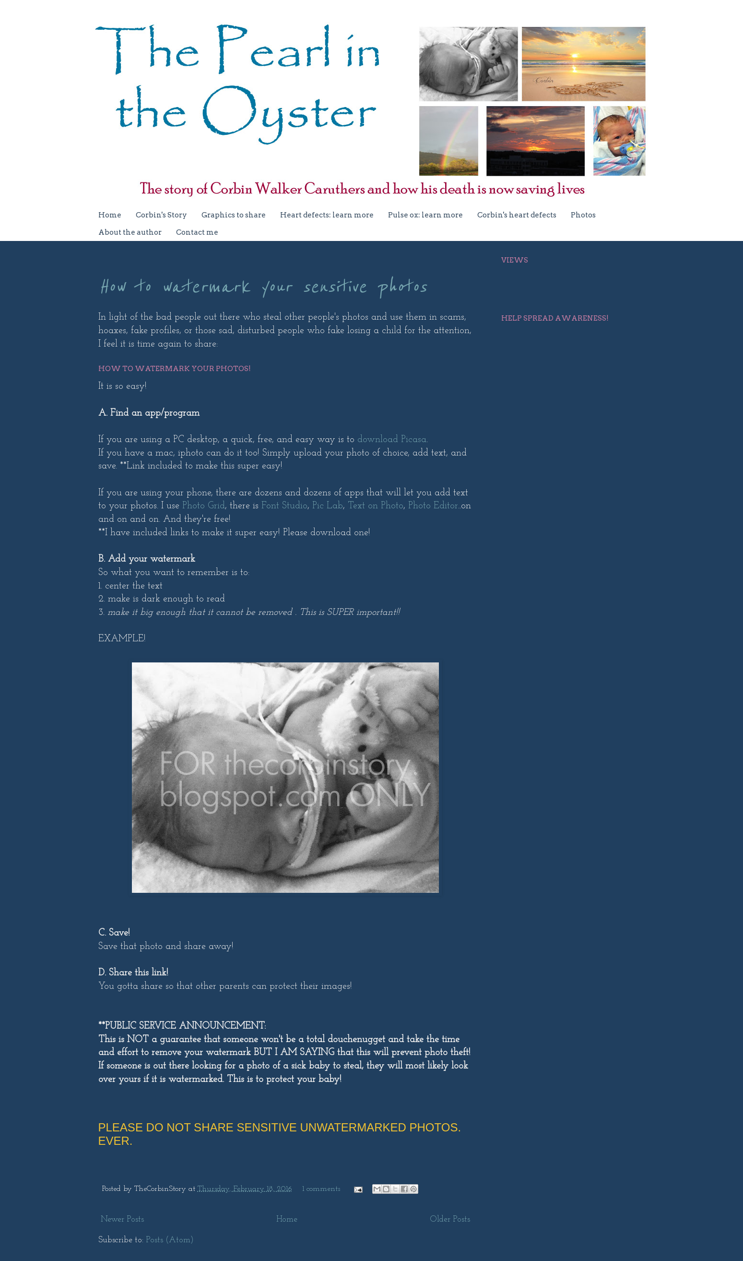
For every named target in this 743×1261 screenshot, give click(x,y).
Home (109, 215)
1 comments (321, 1189)
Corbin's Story (161, 215)
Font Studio (284, 506)
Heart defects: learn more (327, 215)
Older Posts (450, 1219)
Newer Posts (122, 1219)
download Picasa (391, 439)
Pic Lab (327, 506)
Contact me (197, 232)
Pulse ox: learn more (425, 215)
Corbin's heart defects (516, 215)
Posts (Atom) (170, 1240)
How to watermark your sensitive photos (262, 287)
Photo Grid (203, 506)
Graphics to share (233, 215)
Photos (583, 215)
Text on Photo (375, 506)
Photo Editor (433, 506)
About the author (130, 232)
